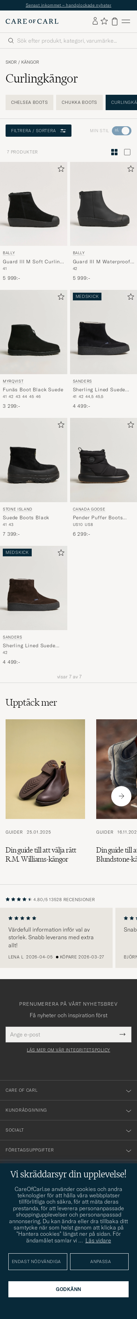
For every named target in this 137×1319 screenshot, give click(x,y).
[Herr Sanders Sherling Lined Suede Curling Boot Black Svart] (103, 332)
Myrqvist (13, 381)
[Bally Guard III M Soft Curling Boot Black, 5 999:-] (33, 221)
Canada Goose (89, 509)
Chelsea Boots (29, 102)
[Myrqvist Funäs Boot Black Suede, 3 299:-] (33, 349)
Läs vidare (98, 1240)
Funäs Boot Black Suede (33, 389)
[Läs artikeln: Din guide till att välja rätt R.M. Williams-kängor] (45, 796)
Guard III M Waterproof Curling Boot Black (101, 261)
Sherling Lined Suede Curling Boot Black (99, 389)
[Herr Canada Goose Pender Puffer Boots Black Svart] (103, 460)
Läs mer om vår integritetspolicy (68, 1050)
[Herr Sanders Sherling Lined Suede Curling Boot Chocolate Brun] (33, 588)
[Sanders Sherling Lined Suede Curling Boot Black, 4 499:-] (103, 349)
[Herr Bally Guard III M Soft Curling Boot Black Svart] (33, 204)
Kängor (30, 62)
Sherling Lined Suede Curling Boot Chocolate (32, 645)
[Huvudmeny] (126, 21)
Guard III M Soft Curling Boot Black (33, 261)
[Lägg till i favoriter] (59, 170)
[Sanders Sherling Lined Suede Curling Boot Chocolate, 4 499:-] (33, 605)
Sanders (82, 381)
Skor (11, 62)
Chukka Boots (79, 102)
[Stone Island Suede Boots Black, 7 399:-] (33, 477)
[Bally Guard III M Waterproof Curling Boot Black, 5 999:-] (103, 221)
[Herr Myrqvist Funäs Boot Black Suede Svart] (33, 332)
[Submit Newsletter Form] (122, 1034)
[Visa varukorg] (115, 21)
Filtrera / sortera (38, 130)
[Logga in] (95, 21)
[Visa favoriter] (104, 21)
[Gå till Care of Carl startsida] (32, 21)
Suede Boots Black (26, 517)
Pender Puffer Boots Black (98, 517)
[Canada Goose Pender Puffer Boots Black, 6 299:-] (103, 477)
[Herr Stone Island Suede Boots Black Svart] (33, 460)
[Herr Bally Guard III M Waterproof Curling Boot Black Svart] (103, 204)
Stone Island (17, 509)
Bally (9, 252)
